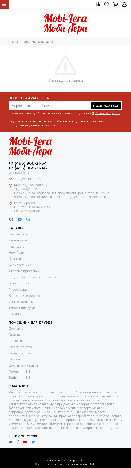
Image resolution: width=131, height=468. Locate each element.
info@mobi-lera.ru (27, 179)
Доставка (16, 329)
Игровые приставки (24, 271)
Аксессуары (18, 290)
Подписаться (106, 106)
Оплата (14, 335)
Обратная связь (21, 347)
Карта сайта (77, 460)
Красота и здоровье (24, 296)
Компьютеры (19, 259)
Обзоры (15, 359)
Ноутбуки (16, 253)
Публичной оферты (106, 113)
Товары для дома (22, 308)
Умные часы (18, 240)
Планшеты (17, 246)
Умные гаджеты (21, 302)
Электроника (19, 283)
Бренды (15, 314)
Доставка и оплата (23, 365)
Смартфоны (18, 234)
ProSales (62, 464)
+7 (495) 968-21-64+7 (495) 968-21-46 (28, 166)
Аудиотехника (20, 265)
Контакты (16, 341)
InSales (92, 464)
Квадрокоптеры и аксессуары (32, 277)
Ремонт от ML (20, 372)
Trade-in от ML (20, 378)
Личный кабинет (22, 353)
